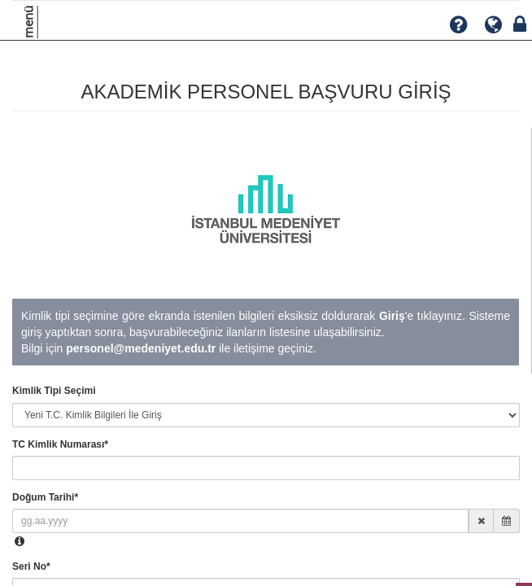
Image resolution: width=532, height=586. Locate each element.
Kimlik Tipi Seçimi (53, 390)
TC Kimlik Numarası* (60, 444)
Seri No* (31, 566)
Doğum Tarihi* (45, 497)
